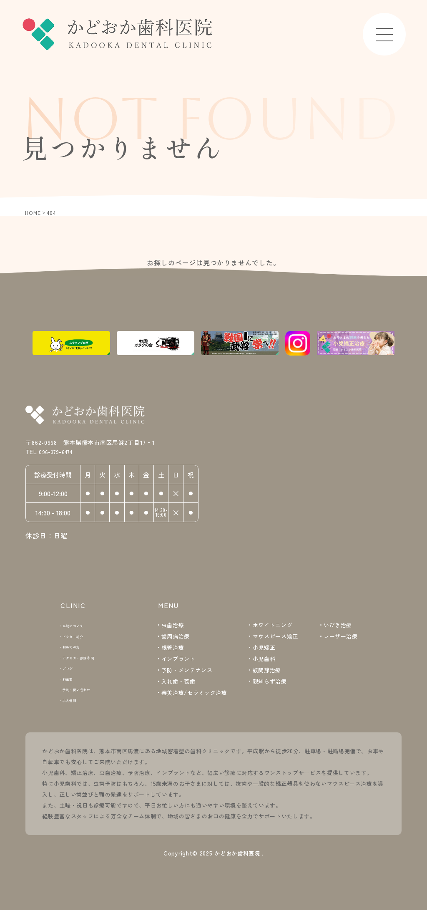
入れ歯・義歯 (178, 682)
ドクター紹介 (81, 637)
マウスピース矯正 (275, 637)
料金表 (72, 682)
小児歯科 (264, 660)
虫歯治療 (172, 626)
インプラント (178, 660)
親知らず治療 (270, 682)
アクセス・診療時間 (89, 660)
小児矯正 (264, 648)
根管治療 (172, 648)
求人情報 (75, 705)
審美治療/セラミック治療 (194, 693)
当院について (81, 626)
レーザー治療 (341, 637)
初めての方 (78, 648)
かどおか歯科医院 (237, 858)
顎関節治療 (267, 671)
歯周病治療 (175, 637)
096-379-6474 (65, 455)
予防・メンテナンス (187, 671)
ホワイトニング (273, 626)
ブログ (72, 671)
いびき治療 (338, 626)
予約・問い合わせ (86, 693)
